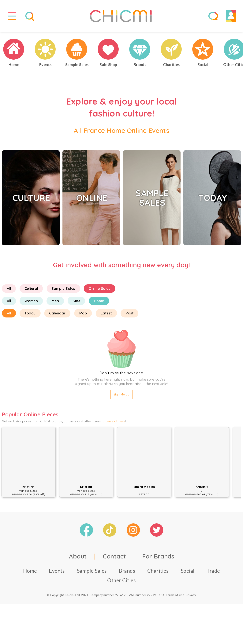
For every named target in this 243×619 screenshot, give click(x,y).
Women (31, 302)
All (9, 290)
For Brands (158, 558)
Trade (213, 572)
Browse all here (114, 423)
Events (57, 572)
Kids (76, 302)
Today (30, 315)
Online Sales (99, 290)
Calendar (57, 315)
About (78, 558)
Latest (106, 315)
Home (99, 302)
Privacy (190, 596)
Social (188, 572)
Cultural (31, 290)
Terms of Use (175, 596)
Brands (127, 572)
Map (83, 315)
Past (129, 315)
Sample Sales (63, 290)
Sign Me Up (122, 396)
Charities (158, 572)
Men (55, 302)
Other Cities (121, 582)
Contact (114, 558)
